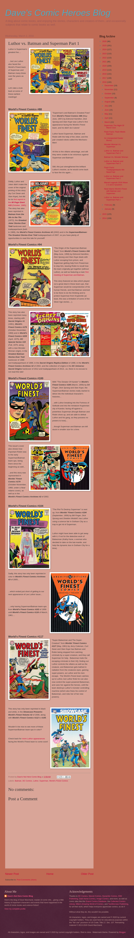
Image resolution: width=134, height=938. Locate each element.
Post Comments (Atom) (27, 880)
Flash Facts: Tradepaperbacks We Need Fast (114, 169)
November (109, 89)
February (109, 205)
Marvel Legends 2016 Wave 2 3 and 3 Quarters (116, 183)
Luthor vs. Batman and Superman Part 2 (113, 177)
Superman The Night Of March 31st (114, 126)
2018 (104, 74)
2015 (104, 214)
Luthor (35, 781)
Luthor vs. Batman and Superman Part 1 (113, 198)
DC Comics (27, 781)
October (108, 93)
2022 (104, 58)
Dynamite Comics (109, 896)
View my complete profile (14, 909)
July (106, 106)
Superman (43, 781)
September (109, 98)
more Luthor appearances (33, 738)
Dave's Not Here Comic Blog (20, 896)
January (108, 209)
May (107, 114)
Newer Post (12, 873)
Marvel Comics (95, 896)
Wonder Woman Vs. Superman (112, 145)
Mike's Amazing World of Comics (90, 904)
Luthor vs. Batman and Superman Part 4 (113, 152)
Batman (18, 781)
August (108, 102)
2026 (104, 41)
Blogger (122, 932)
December (109, 85)
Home (49, 873)
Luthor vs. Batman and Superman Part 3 (113, 162)
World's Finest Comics (58, 781)
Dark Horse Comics (87, 899)
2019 (104, 70)
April (107, 118)
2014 (104, 218)
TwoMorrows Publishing (118, 904)
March (107, 122)
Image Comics (102, 899)
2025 (104, 45)
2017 (104, 78)
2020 (104, 66)
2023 (104, 53)
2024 (104, 49)
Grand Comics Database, (96, 901)
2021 (104, 62)
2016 (104, 82)
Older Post (87, 873)
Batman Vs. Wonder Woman (116, 157)
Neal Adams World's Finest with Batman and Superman (115, 191)
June (107, 110)
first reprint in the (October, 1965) (17, 202)
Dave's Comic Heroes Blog (57, 13)
